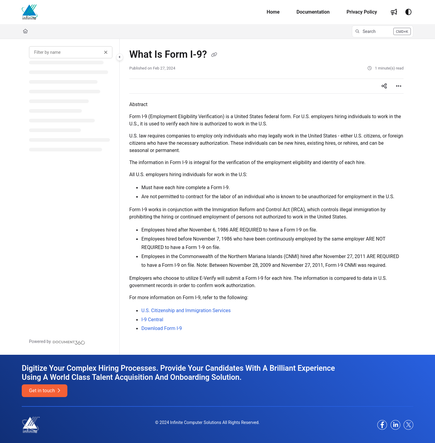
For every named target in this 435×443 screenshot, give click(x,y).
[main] (266, 197)
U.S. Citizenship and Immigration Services (186, 310)
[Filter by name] (70, 52)
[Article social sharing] (384, 86)
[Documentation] (313, 12)
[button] (382, 31)
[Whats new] (394, 12)
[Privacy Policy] (361, 12)
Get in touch (44, 390)
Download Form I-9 (161, 328)
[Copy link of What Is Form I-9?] (214, 55)
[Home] (273, 12)
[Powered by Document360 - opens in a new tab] (57, 342)
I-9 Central (152, 319)
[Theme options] (408, 12)
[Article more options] (399, 86)
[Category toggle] (119, 57)
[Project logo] (29, 12)
